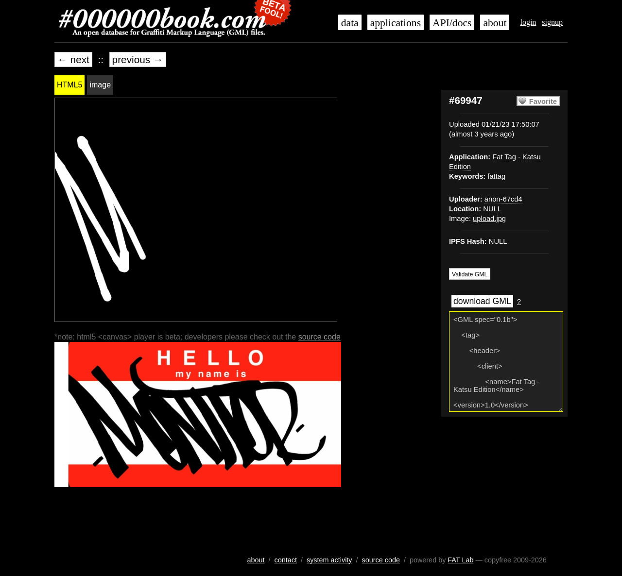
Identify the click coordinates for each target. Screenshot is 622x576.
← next (73, 59)
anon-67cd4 (503, 199)
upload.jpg (489, 218)
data (350, 23)
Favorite (543, 101)
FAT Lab (460, 560)
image (100, 85)
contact (286, 560)
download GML (482, 301)
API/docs (451, 23)
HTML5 (69, 85)
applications (395, 23)
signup (552, 22)
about (494, 23)
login (528, 22)
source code (319, 337)
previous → (137, 59)
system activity (329, 560)
